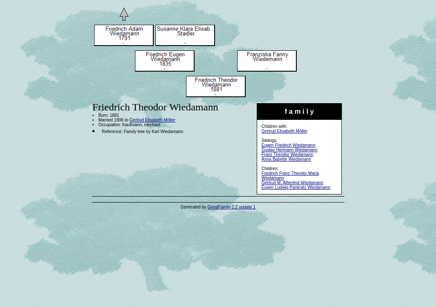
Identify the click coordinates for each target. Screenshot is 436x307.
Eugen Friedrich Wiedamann (288, 145)
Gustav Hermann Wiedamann (289, 150)
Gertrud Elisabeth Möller (284, 131)
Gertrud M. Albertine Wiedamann (292, 182)
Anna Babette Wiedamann (286, 159)
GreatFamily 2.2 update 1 (231, 207)
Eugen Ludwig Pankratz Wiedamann (295, 187)
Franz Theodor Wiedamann (287, 154)
